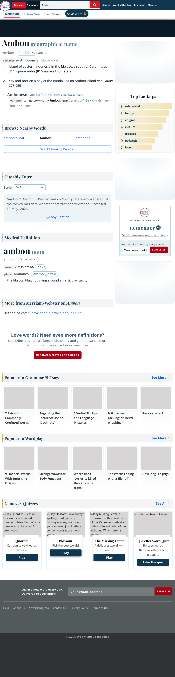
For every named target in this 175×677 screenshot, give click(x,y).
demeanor (143, 227)
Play (22, 557)
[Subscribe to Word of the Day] (135, 250)
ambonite (83, 138)
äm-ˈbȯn (27, 52)
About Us (20, 607)
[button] (152, 5)
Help (7, 607)
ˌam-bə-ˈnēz (40, 94)
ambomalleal (14, 138)
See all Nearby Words (56, 149)
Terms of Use (100, 607)
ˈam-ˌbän (28, 259)
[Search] (70, 4)
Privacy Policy (80, 607)
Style (8, 187)
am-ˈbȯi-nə (47, 60)
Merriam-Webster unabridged (57, 355)
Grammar (139, 5)
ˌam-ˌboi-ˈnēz (81, 100)
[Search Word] (95, 4)
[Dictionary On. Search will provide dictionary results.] (25, 5)
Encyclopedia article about (57, 313)
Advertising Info (40, 607)
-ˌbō (40, 267)
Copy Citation (57, 217)
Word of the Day (122, 5)
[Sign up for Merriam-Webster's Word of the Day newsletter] (111, 591)
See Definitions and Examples (143, 235)
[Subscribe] (163, 591)
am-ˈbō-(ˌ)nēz (44, 274)
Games (106, 5)
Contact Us (60, 607)
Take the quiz (153, 562)
